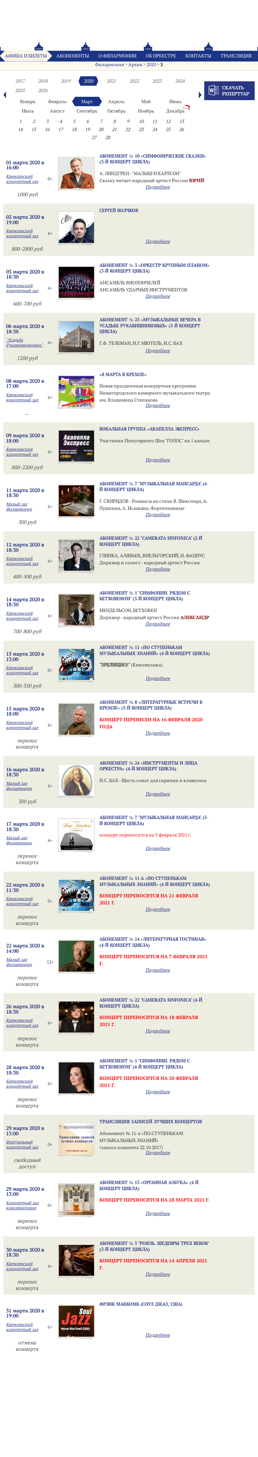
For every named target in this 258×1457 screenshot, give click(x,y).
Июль (28, 111)
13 (181, 121)
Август (57, 111)
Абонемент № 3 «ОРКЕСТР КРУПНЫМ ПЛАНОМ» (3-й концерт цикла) (154, 268)
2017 (20, 81)
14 (20, 129)
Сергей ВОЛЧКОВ (118, 210)
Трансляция (236, 56)
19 (87, 129)
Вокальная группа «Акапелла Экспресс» (149, 429)
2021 (111, 81)
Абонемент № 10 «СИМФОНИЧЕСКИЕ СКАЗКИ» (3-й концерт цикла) (152, 159)
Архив (135, 65)
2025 (20, 90)
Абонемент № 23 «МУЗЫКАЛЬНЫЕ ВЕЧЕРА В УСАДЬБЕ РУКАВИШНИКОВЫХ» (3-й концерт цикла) (150, 325)
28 (107, 137)
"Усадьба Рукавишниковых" (24, 342)
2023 (157, 81)
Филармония (109, 65)
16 (47, 129)
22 (127, 129)
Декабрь (175, 111)
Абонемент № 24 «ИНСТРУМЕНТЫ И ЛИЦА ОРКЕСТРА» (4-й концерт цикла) (148, 766)
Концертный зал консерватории (22, 1205)
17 (60, 129)
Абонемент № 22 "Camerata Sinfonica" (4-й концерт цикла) (150, 1003)
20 (100, 129)
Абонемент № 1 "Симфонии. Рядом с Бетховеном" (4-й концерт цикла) (144, 1063)
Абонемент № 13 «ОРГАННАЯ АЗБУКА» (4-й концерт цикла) (149, 1185)
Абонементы (72, 56)
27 (94, 137)
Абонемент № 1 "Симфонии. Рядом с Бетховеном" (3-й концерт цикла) (144, 596)
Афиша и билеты (26, 56)
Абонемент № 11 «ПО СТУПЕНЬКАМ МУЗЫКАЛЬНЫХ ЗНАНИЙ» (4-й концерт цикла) (154, 650)
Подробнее (157, 187)
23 (141, 129)
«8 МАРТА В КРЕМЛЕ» (123, 374)
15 (33, 129)
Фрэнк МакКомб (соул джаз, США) (140, 1304)
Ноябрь (146, 111)
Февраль (57, 101)
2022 (134, 81)
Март (87, 101)
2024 (179, 81)
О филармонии (117, 56)
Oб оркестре (161, 56)
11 (154, 121)
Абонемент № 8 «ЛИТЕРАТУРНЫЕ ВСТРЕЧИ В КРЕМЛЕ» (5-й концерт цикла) (150, 705)
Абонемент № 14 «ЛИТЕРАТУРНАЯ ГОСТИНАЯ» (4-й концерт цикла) (152, 942)
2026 (42, 90)
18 (74, 129)
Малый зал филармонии (19, 506)
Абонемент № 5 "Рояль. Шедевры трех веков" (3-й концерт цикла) (154, 1246)
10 (141, 121)
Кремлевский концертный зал (22, 178)
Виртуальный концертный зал (22, 1144)
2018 (42, 81)
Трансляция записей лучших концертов (150, 1122)
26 (181, 129)
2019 (65, 81)
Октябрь (116, 111)
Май (146, 101)
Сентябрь (87, 111)
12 (168, 121)
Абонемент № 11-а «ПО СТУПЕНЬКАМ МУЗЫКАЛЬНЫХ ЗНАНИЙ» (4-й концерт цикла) (154, 881)
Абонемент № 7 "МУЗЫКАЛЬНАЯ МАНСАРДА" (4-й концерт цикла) (153, 486)
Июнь (175, 101)
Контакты (198, 56)
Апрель (116, 101)
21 (114, 129)
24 (154, 129)
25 (168, 129)
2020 (151, 65)
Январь (28, 101)
